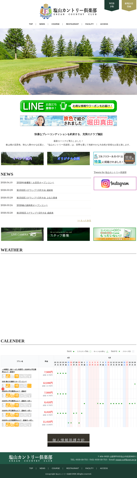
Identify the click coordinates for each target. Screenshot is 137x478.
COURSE (56, 24)
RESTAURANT (72, 24)
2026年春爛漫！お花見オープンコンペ (35, 182)
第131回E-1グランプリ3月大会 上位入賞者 (37, 197)
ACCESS (104, 24)
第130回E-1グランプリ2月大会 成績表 (35, 212)
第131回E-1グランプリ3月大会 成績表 (35, 190)
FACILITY (89, 24)
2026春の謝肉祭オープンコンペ (32, 205)
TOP (31, 24)
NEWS (42, 24)
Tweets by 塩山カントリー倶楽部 (110, 172)
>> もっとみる (84, 220)
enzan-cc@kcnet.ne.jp (126, 459)
